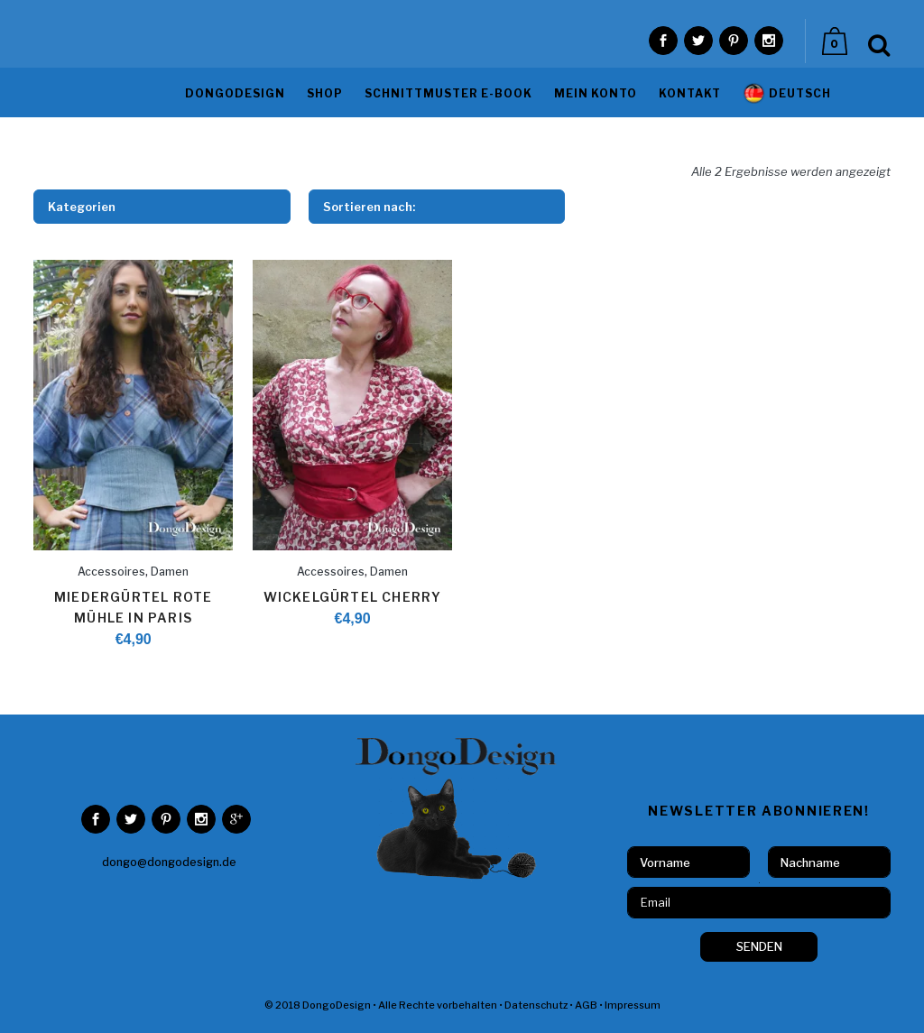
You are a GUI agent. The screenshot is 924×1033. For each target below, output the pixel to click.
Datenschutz (536, 1005)
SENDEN (759, 946)
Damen (170, 571)
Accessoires (111, 571)
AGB (586, 1005)
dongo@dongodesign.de (169, 862)
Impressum (633, 1005)
